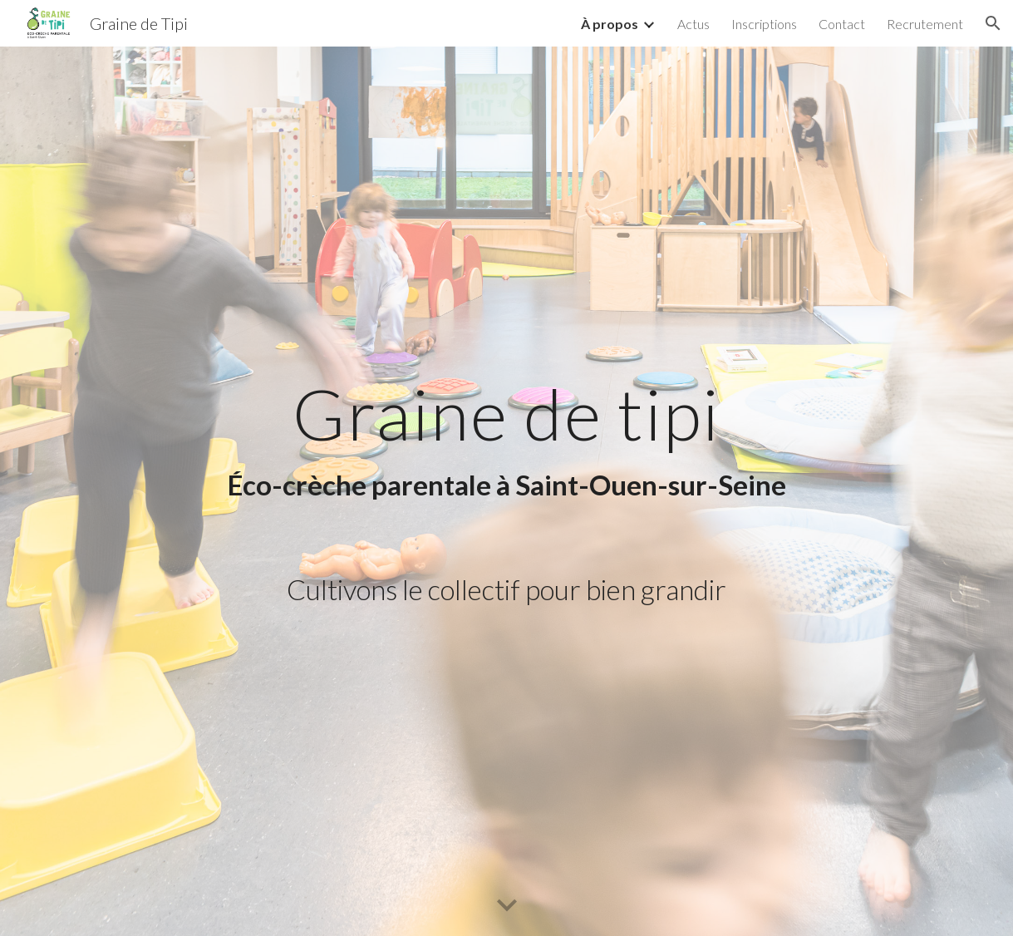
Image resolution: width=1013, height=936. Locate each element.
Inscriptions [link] (764, 24)
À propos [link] (609, 24)
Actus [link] (693, 24)
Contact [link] (842, 24)
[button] (993, 23)
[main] (506, 439)
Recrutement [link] (925, 24)
